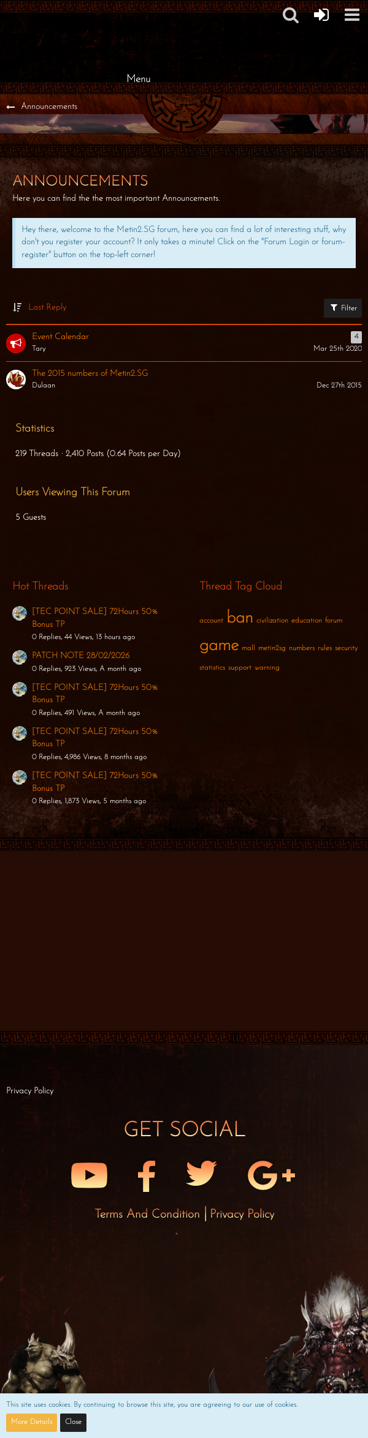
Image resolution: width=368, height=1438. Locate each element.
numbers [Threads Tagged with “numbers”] (302, 648)
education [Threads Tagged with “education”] (306, 620)
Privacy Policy (242, 1214)
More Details (31, 1422)
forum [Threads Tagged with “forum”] (333, 620)
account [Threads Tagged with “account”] (211, 620)
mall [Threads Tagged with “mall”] (248, 648)
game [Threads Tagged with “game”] (219, 645)
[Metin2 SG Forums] (138, 12)
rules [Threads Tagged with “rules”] (325, 648)
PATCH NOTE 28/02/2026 (80, 656)
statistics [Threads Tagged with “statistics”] (212, 668)
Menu (138, 79)
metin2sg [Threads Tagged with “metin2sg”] (272, 648)
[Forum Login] (321, 14)
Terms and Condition (149, 1214)
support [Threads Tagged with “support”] (239, 668)
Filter (343, 307)
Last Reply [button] (47, 307)
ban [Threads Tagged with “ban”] (239, 618)
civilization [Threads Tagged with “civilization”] (272, 620)
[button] (352, 14)
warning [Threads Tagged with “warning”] (267, 668)
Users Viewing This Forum (72, 492)
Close (73, 1422)
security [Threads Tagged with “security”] (346, 648)
